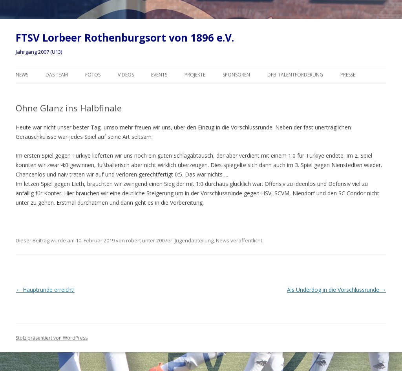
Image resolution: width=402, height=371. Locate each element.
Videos (126, 74)
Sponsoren (236, 74)
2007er (164, 240)
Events (159, 74)
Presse (347, 74)
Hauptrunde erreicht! (45, 289)
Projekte (195, 74)
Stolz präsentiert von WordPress (52, 338)
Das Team (57, 74)
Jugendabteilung (194, 240)
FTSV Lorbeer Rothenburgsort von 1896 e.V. (125, 38)
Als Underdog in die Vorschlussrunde (336, 289)
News (22, 74)
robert (133, 240)
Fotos (92, 74)
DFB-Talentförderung (295, 74)
